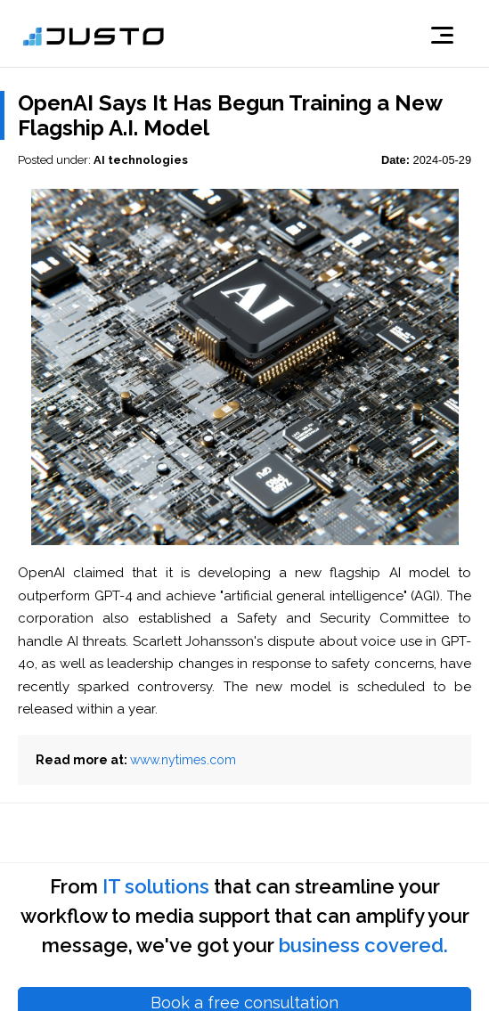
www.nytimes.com (183, 760)
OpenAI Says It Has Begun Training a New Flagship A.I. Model (230, 115)
